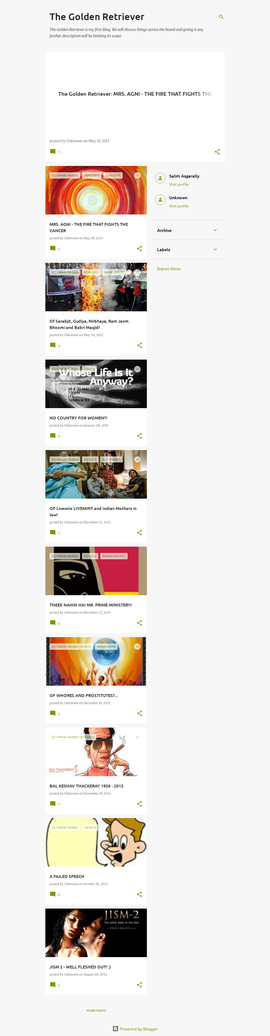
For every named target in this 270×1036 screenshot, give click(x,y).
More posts (96, 1010)
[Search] (221, 17)
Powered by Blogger (135, 1028)
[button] (217, 152)
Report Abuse (169, 268)
